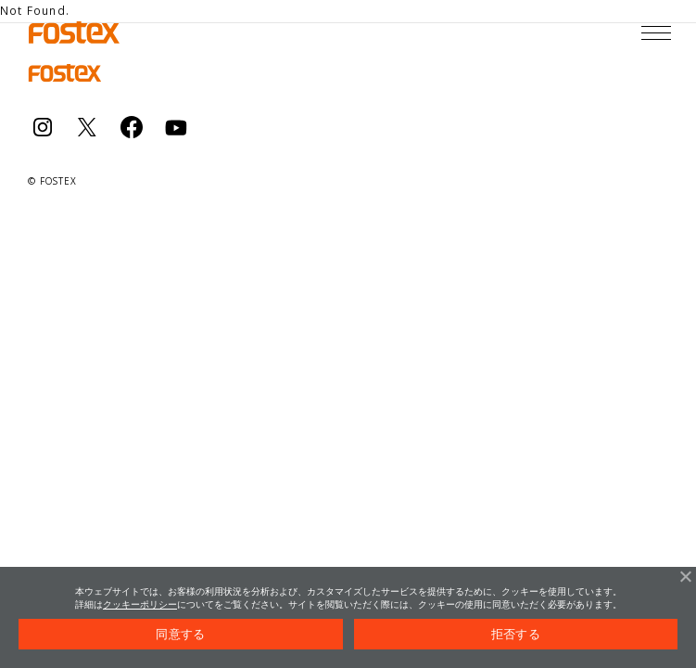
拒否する (515, 634)
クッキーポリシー (140, 604)
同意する (180, 634)
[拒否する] (685, 576)
